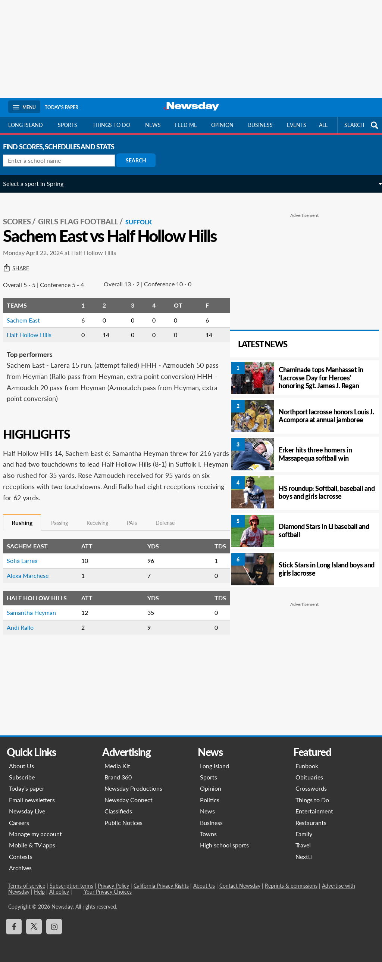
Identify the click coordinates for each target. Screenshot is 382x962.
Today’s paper (26, 788)
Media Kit (117, 765)
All (323, 125)
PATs (137, 531)
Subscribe (22, 777)
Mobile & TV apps (32, 845)
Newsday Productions (133, 788)
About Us (21, 765)
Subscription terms (71, 885)
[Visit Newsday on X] (34, 926)
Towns (208, 833)
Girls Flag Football (83, 213)
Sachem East (28, 328)
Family (303, 833)
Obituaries (309, 777)
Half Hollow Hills (34, 342)
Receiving (102, 531)
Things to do (111, 125)
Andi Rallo (25, 635)
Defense (170, 531)
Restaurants (310, 822)
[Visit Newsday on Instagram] (54, 926)
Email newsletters (32, 799)
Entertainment (314, 811)
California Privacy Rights (161, 885)
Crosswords (311, 788)
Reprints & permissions (291, 885)
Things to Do (312, 799)
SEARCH (362, 125)
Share (21, 277)
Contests (20, 856)
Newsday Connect (128, 799)
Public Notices (123, 822)
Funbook (306, 765)
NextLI (304, 856)
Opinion (222, 125)
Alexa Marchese (33, 583)
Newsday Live (27, 811)
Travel (303, 845)
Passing (64, 531)
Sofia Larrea (27, 568)
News (153, 125)
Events (296, 125)
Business (260, 125)
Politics (209, 799)
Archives (20, 867)
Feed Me (186, 125)
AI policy (59, 891)
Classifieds (118, 811)
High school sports (224, 845)
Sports (67, 125)
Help (39, 891)
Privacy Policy (113, 885)
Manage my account (35, 833)
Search (141, 160)
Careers (19, 822)
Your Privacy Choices (107, 891)
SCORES (22, 213)
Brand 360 (118, 777)
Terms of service (26, 885)
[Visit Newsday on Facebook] (14, 926)
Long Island (25, 125)
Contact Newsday (239, 885)
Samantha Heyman (36, 620)
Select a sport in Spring (38, 183)
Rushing (27, 530)
